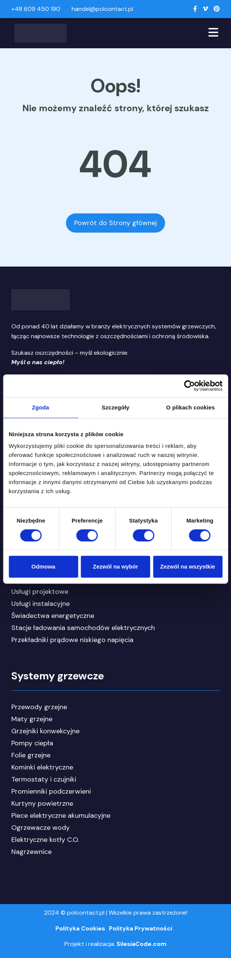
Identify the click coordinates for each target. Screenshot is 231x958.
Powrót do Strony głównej (115, 222)
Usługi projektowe (39, 591)
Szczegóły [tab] (115, 407)
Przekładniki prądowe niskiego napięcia (72, 639)
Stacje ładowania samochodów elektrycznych (83, 627)
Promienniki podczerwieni (51, 791)
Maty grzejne (31, 718)
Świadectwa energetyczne (52, 615)
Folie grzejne (30, 755)
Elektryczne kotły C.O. (45, 839)
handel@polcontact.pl (102, 9)
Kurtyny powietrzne (42, 803)
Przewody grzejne (39, 706)
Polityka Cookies (80, 928)
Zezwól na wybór (115, 566)
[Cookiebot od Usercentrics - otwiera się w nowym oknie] (189, 385)
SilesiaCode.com (141, 944)
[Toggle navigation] (213, 33)
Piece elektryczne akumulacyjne (60, 815)
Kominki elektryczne (42, 767)
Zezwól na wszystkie (187, 566)
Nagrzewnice (31, 851)
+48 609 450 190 (35, 9)
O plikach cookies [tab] (190, 407)
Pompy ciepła (32, 743)
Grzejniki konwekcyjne (45, 731)
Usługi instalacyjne (40, 603)
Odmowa (43, 566)
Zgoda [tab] (40, 407)
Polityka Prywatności (140, 928)
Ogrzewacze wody (40, 827)
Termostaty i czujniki (43, 779)
